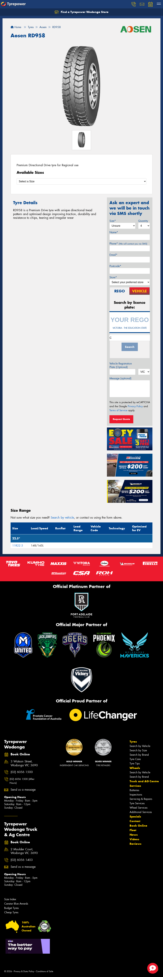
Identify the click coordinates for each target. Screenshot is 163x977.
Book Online (138, 825)
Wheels (135, 768)
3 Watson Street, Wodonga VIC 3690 (24, 763)
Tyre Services (137, 803)
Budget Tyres (11, 908)
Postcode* (115, 266)
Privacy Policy (135, 406)
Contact (135, 821)
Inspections (136, 794)
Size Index (10, 899)
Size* (112, 221)
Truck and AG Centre (144, 781)
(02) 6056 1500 (22, 772)
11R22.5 (17, 545)
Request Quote (121, 419)
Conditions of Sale (44, 971)
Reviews (135, 844)
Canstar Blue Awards (16, 903)
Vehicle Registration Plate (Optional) (120, 365)
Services (135, 786)
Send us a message (23, 790)
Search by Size (138, 750)
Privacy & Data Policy (24, 971)
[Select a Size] (81, 181)
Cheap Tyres (11, 912)
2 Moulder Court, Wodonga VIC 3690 (24, 851)
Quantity (143, 221)
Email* (113, 255)
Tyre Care (135, 759)
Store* (113, 277)
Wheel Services (138, 807)
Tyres (133, 741)
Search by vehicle (62, 518)
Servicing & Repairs (141, 799)
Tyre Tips (135, 763)
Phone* (128, 243)
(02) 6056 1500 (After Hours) (22, 781)
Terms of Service (118, 410)
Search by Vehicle (140, 746)
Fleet (133, 830)
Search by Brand (139, 755)
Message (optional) (120, 378)
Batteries (134, 790)
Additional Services (141, 812)
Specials (135, 816)
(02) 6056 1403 (22, 860)
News (134, 835)
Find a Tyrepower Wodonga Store (81, 12)
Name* (113, 232)
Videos (134, 839)
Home (16, 27)
